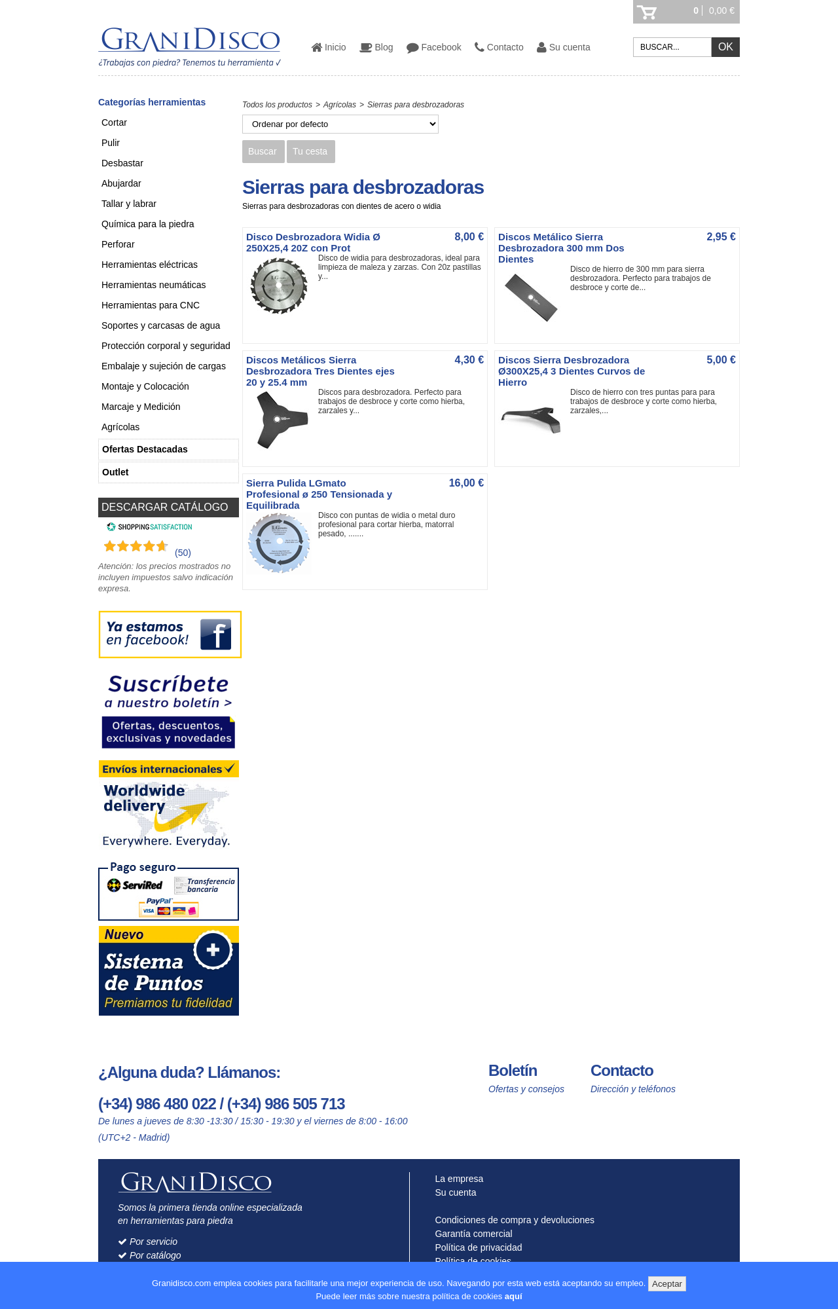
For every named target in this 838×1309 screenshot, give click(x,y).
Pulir (110, 143)
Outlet (115, 472)
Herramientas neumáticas (153, 285)
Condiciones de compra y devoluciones (511, 1220)
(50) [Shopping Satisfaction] (183, 552)
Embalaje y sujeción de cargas (163, 366)
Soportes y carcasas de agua (160, 325)
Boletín (512, 1070)
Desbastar (122, 163)
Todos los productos (277, 104)
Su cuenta (564, 47)
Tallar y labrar (128, 203)
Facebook (434, 47)
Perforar (118, 244)
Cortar (114, 122)
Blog (376, 47)
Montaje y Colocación (145, 386)
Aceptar (667, 1284)
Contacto (499, 47)
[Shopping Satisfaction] (147, 528)
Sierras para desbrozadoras (415, 104)
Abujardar (121, 183)
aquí (513, 1296)
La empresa (456, 1178)
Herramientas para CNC (150, 305)
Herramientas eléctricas (149, 264)
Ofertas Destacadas (145, 449)
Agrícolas (120, 427)
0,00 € (722, 10)
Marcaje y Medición (141, 406)
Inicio (328, 47)
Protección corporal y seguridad (165, 346)
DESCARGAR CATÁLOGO (164, 507)
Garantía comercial (471, 1233)
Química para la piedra (147, 224)
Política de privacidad (475, 1247)
